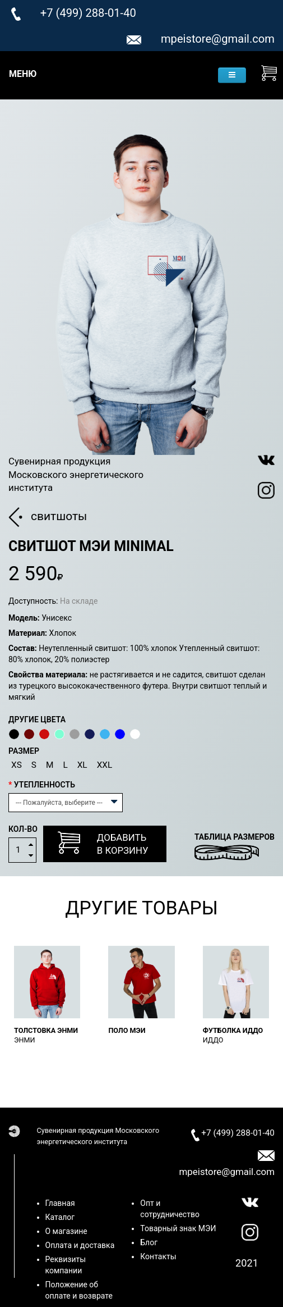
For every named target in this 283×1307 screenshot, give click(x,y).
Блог (148, 1242)
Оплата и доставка (80, 1245)
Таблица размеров (234, 836)
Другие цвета (37, 719)
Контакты (158, 1256)
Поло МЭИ (126, 1030)
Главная (60, 1203)
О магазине (66, 1231)
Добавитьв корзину (103, 843)
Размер (23, 750)
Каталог (60, 1217)
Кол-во (23, 829)
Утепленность (44, 784)
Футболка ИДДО (233, 1030)
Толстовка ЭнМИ (46, 1030)
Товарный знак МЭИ (178, 1228)
